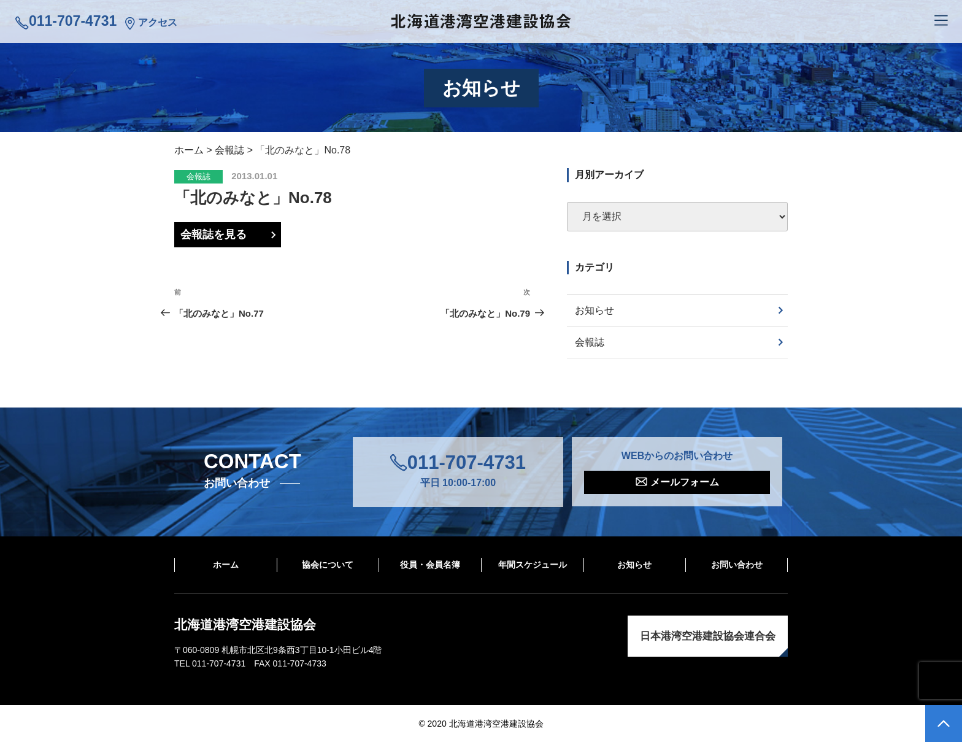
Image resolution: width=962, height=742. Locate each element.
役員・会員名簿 (430, 565)
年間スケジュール (532, 565)
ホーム (226, 565)
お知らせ (594, 310)
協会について (327, 565)
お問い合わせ (737, 565)
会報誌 (198, 176)
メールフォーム (684, 482)
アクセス (157, 22)
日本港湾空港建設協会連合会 (707, 636)
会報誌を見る (213, 234)
